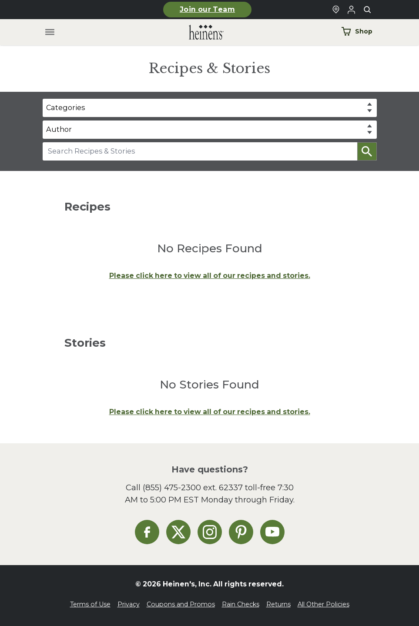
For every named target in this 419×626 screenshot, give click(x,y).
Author (59, 129)
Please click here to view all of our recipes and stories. (209, 275)
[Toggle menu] (49, 32)
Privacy (128, 604)
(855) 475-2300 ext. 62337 (193, 487)
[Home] (199, 32)
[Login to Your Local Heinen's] (351, 9)
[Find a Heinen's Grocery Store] (336, 9)
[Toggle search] (367, 9)
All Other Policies (323, 604)
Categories (65, 107)
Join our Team (207, 9)
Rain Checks (240, 604)
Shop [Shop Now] (356, 31)
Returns (278, 604)
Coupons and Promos (181, 604)
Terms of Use (90, 604)
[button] (367, 151)
